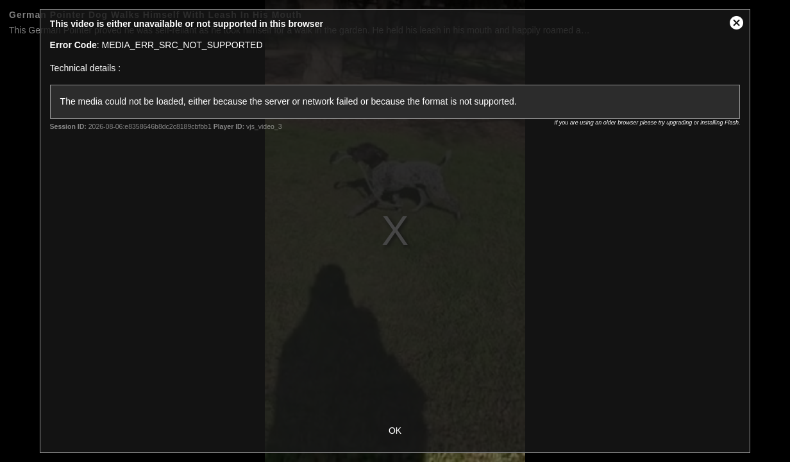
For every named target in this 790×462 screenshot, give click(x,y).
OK (395, 430)
